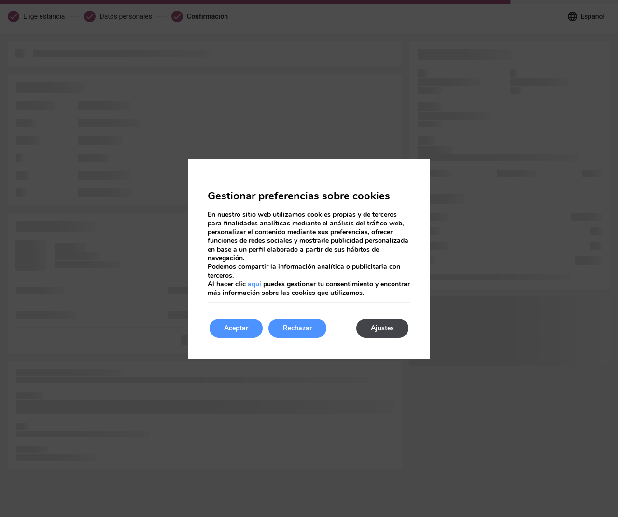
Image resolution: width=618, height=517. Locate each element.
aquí (254, 284)
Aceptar (236, 328)
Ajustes (382, 328)
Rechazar (297, 328)
